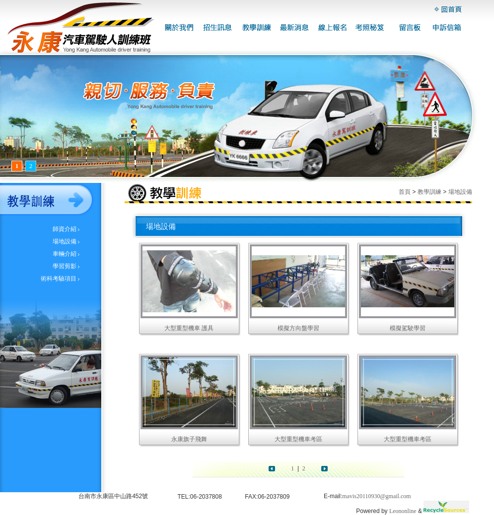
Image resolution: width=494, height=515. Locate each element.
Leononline (403, 511)
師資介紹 (64, 229)
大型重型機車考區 (298, 439)
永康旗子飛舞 (189, 439)
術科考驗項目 (58, 278)
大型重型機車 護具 (188, 328)
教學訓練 (429, 191)
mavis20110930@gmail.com (376, 496)
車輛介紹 (64, 253)
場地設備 (64, 241)
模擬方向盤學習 (298, 328)
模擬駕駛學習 (407, 328)
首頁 (405, 191)
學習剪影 (64, 266)
